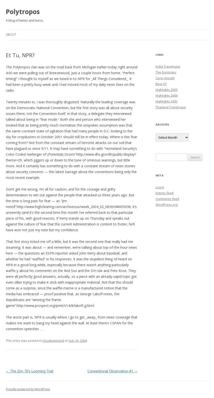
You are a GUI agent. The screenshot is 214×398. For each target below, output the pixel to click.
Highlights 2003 (166, 90)
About (11, 34)
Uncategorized (53, 340)
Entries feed (165, 193)
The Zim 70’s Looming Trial (29, 371)
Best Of (161, 84)
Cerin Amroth (165, 78)
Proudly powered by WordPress (28, 389)
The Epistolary (166, 72)
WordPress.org (167, 204)
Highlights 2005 (166, 101)
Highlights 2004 (166, 95)
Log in (160, 187)
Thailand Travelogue (171, 107)
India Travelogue (168, 66)
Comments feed (167, 199)
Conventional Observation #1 (112, 371)
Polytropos (23, 11)
